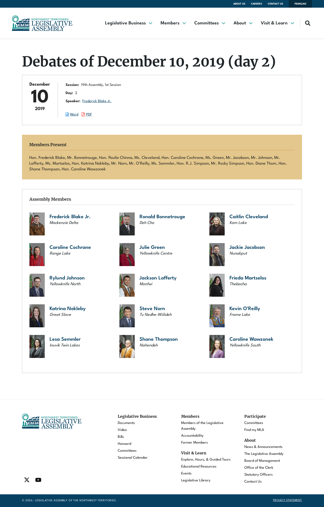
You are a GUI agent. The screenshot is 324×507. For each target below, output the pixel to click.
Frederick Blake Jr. (97, 101)
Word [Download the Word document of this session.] (74, 115)
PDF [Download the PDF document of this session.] (89, 115)
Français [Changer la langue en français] (300, 4)
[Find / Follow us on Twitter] (27, 480)
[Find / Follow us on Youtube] (38, 480)
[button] (128, 23)
